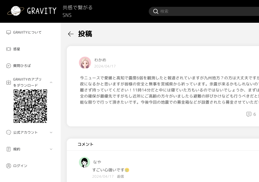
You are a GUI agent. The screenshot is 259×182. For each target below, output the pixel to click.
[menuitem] (30, 32)
